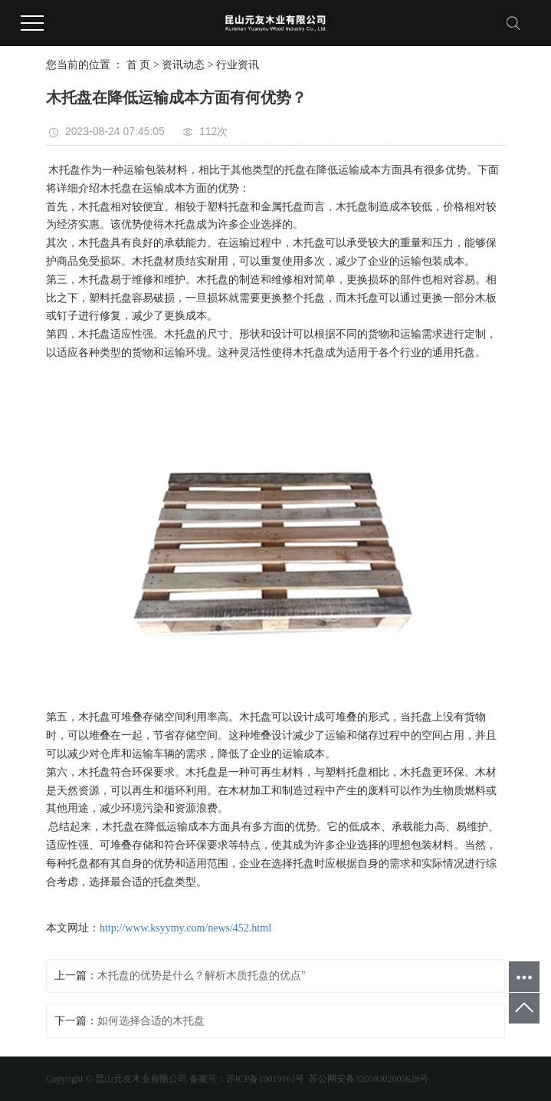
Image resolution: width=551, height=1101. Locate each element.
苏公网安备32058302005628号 (367, 1078)
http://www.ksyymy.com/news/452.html (185, 928)
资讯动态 (183, 65)
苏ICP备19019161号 (265, 1078)
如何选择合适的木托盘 (151, 1021)
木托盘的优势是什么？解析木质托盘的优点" (201, 975)
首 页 (138, 65)
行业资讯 (237, 65)
